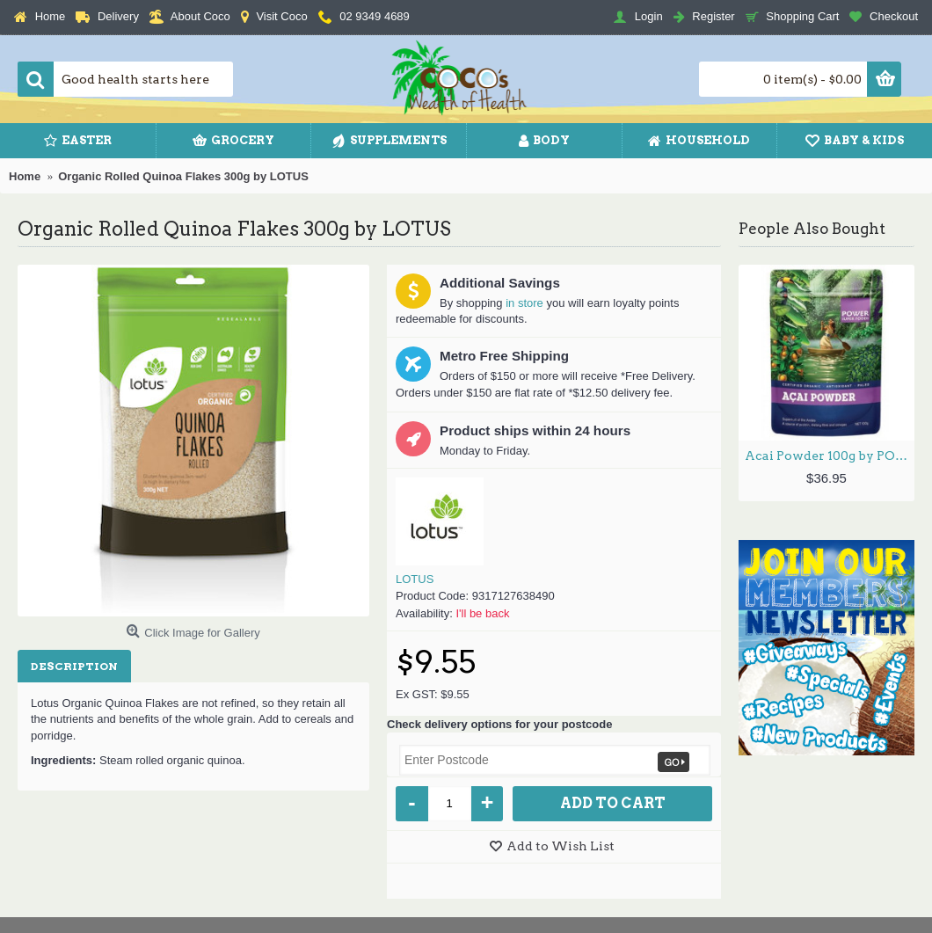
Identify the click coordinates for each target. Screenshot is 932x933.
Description (74, 666)
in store (524, 303)
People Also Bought (812, 228)
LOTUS (414, 579)
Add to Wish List (560, 846)
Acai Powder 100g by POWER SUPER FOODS (829, 455)
